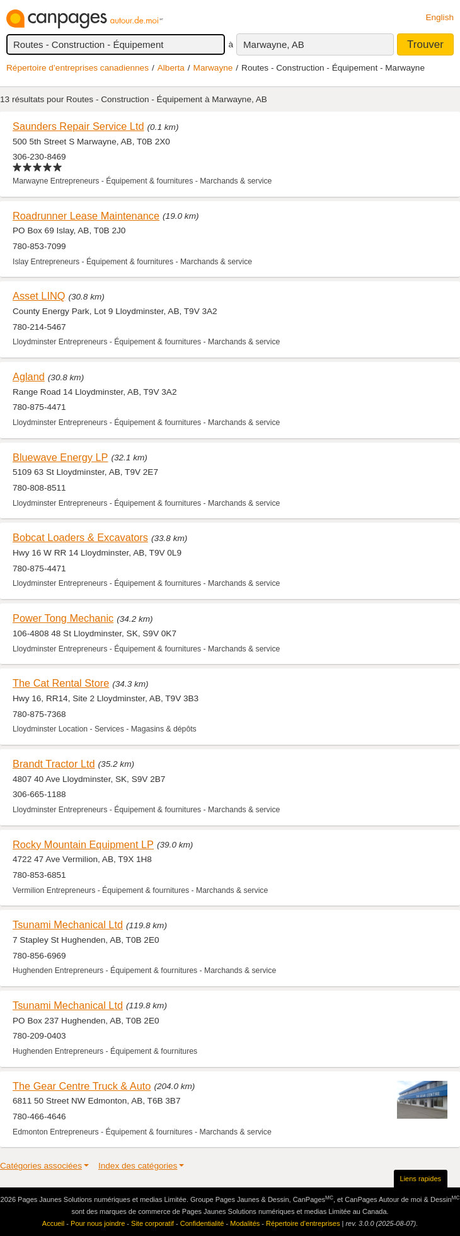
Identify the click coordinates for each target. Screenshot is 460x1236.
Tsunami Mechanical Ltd (68, 924)
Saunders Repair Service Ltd (78, 126)
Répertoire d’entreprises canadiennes (77, 68)
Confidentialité (202, 1223)
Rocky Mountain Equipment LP (83, 844)
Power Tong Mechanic (63, 618)
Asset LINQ (39, 295)
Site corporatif (152, 1223)
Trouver (425, 44)
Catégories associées (41, 1165)
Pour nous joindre (98, 1223)
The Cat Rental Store (61, 683)
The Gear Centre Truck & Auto (82, 1086)
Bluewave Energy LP (60, 457)
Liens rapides (420, 1178)
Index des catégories (137, 1165)
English (439, 17)
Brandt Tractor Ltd (54, 763)
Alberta (171, 68)
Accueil (53, 1223)
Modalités (245, 1223)
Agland (29, 376)
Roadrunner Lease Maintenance (86, 215)
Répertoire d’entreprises (303, 1223)
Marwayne (213, 68)
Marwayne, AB (273, 44)
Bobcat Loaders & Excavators (80, 537)
